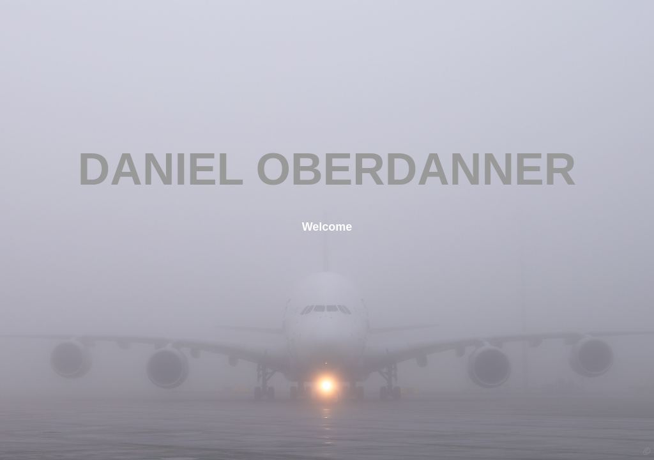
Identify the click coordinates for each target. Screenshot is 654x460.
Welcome (327, 226)
